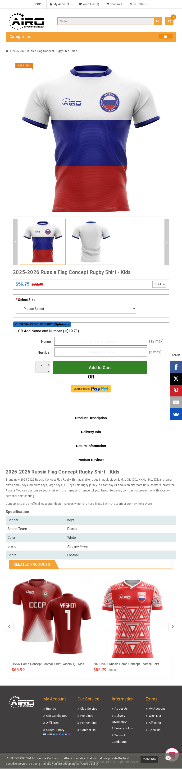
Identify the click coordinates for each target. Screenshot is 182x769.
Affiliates (52, 724)
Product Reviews (91, 461)
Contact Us (88, 731)
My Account (157, 710)
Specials (154, 731)
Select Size (26, 300)
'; (159, 284)
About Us (120, 710)
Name (46, 341)
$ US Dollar (138, 4)
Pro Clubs (86, 717)
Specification (17, 513)
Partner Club (88, 724)
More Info (149, 759)
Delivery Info (91, 433)
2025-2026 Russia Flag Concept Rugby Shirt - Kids (44, 51)
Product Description (91, 419)
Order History (55, 731)
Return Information (91, 447)
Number (44, 352)
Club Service (88, 710)
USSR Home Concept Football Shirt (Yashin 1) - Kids (48, 665)
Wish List (155, 717)
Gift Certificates (56, 717)
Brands (51, 710)
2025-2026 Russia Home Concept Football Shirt (126, 665)
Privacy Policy (123, 729)
